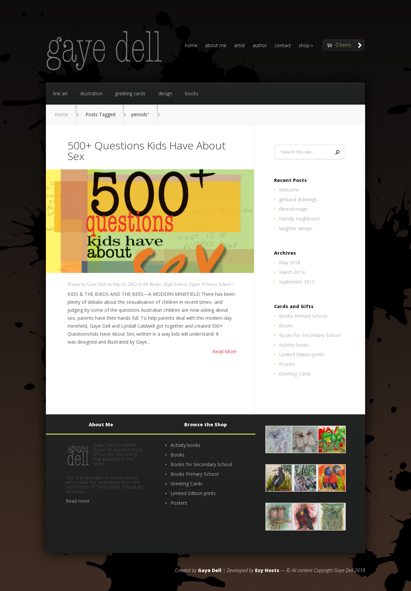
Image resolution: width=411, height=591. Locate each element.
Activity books (294, 345)
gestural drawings (298, 199)
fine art (60, 93)
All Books (152, 284)
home (191, 45)
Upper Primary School (210, 284)
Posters (287, 364)
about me (215, 45)
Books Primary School (303, 316)
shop (304, 45)
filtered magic (293, 209)
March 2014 (292, 272)
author (260, 45)
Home (61, 114)
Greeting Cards (295, 374)
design (165, 93)
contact (283, 45)
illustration (91, 93)
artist (239, 45)
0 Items (343, 45)
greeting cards (130, 93)
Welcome (289, 190)
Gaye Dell (96, 284)
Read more (78, 501)
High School (175, 284)
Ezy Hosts (267, 570)
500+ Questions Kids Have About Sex (147, 150)
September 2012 (297, 282)
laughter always (296, 228)
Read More (224, 351)
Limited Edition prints (301, 354)
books (192, 93)
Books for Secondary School (310, 335)
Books (286, 325)
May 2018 (289, 262)
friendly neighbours (299, 218)
